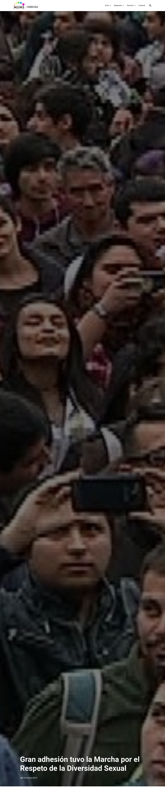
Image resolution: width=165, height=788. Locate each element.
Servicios (130, 5)
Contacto (142, 5)
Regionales (118, 5)
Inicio (107, 5)
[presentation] (110, 6)
